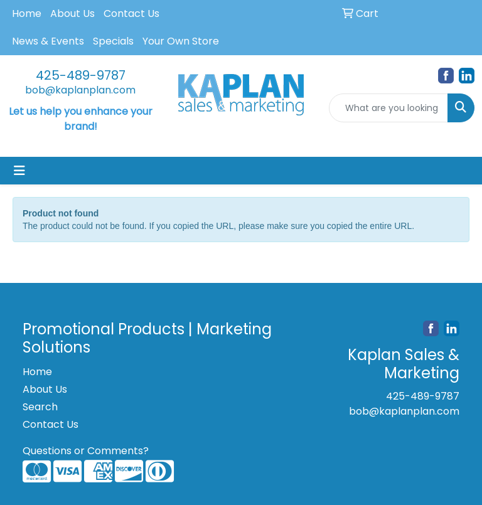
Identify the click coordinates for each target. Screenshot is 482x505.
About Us (72, 13)
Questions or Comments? (86, 451)
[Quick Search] (388, 107)
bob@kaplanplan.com (80, 90)
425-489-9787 (81, 75)
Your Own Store (180, 41)
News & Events (48, 41)
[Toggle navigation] (19, 170)
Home (26, 13)
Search (40, 407)
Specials (113, 41)
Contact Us (131, 13)
